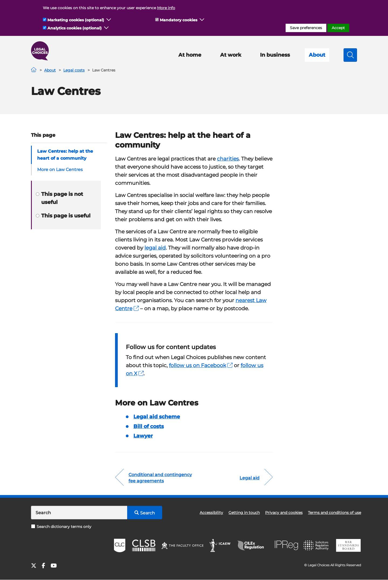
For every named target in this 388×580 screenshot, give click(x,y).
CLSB (143, 545)
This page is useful (63, 216)
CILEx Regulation (253, 545)
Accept (338, 27)
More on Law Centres (60, 169)
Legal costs (74, 70)
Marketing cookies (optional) (75, 20)
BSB (348, 545)
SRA (316, 545)
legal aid (155, 248)
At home (189, 55)
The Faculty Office (182, 545)
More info (166, 7)
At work (230, 55)
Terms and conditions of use (334, 512)
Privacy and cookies (284, 512)
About (317, 55)
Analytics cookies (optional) (74, 28)
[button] (109, 19)
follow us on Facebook (201, 365)
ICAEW (220, 545)
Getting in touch (244, 512)
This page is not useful (59, 198)
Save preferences (306, 27)
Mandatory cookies (178, 20)
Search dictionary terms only (61, 526)
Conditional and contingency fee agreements (160, 477)
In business (275, 55)
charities (228, 159)
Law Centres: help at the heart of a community (65, 155)
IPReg (286, 545)
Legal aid (249, 477)
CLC (119, 545)
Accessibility (211, 512)
